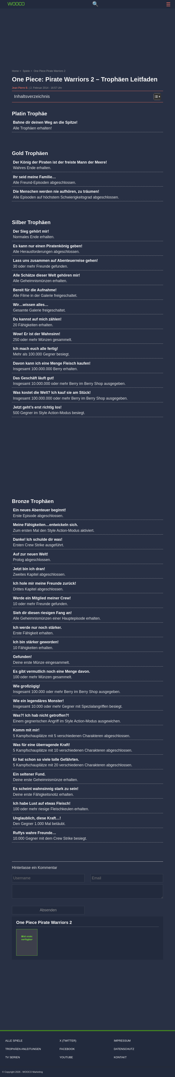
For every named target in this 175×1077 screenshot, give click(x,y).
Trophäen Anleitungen (23, 1049)
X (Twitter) (68, 1040)
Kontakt (120, 1057)
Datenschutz (124, 1049)
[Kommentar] (87, 891)
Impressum (122, 1040)
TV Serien (12, 1057)
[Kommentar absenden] (48, 910)
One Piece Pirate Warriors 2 (44, 922)
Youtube (66, 1057)
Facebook (67, 1049)
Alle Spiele (14, 1040)
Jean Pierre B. (20, 87)
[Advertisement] (87, 22)
